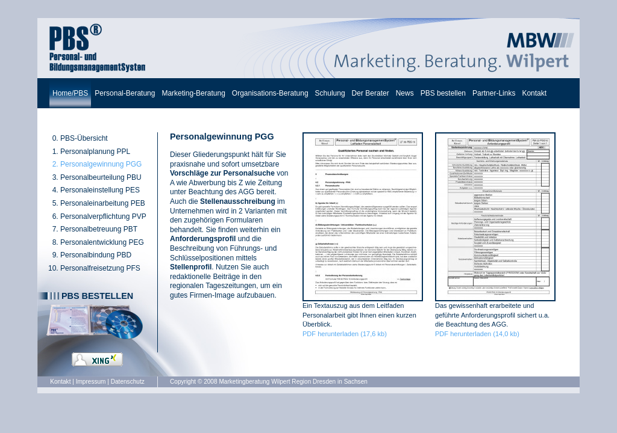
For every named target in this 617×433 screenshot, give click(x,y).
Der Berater (370, 93)
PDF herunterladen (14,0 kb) (477, 333)
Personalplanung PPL (95, 151)
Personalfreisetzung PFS (100, 268)
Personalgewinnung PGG (101, 164)
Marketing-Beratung (193, 93)
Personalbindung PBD (95, 255)
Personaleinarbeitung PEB (102, 203)
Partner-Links (493, 93)
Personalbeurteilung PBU (101, 177)
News (405, 93)
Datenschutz (128, 381)
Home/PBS (70, 93)
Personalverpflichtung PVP (103, 216)
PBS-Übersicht (84, 138)
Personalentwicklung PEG (102, 242)
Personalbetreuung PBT (98, 229)
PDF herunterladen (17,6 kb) (344, 333)
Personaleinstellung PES (100, 190)
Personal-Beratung (125, 93)
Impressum (91, 381)
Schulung (330, 93)
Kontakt (534, 93)
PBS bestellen (443, 93)
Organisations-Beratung (270, 93)
